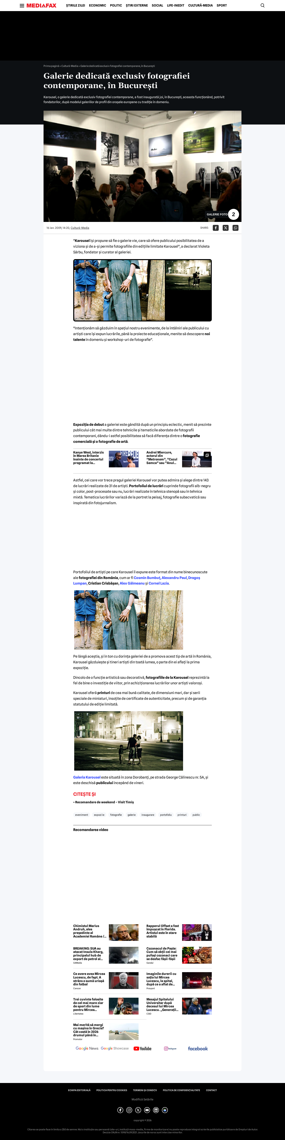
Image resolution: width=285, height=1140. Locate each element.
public (196, 814)
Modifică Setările (142, 1099)
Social (157, 5)
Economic (97, 5)
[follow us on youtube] (142, 1049)
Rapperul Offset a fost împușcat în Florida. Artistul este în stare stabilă (162, 931)
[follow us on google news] (87, 1049)
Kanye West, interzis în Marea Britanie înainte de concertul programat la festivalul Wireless (88, 458)
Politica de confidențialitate (181, 1090)
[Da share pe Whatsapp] (235, 228)
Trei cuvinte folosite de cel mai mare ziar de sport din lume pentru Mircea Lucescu (88, 1005)
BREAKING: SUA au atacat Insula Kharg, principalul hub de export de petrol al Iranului (88, 954)
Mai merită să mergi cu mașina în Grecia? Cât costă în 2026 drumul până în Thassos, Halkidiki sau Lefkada (89, 1030)
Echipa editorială (79, 1090)
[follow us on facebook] (198, 1049)
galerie (132, 814)
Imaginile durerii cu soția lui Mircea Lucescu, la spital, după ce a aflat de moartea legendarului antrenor (162, 979)
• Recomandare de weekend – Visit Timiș (103, 802)
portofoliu (166, 814)
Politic (116, 5)
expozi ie (99, 814)
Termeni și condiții (145, 1090)
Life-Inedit (175, 5)
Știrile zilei (75, 5)
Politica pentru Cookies (111, 1090)
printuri (182, 814)
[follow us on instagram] (170, 1049)
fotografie (116, 814)
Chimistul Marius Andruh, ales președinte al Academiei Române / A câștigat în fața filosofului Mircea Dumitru (90, 931)
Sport (222, 5)
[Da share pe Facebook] (216, 228)
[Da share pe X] (226, 228)
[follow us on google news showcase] (115, 1049)
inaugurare (148, 814)
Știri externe (137, 5)
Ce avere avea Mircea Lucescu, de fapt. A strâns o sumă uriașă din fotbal (89, 979)
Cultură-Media (200, 5)
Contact (211, 1090)
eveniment (81, 814)
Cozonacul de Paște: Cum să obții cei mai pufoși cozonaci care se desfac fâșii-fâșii (161, 954)
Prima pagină (51, 66)
